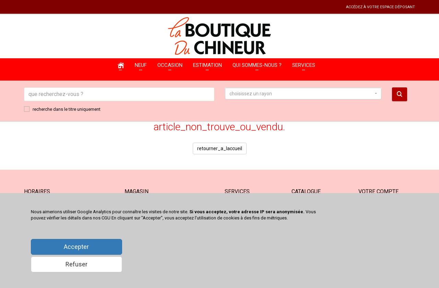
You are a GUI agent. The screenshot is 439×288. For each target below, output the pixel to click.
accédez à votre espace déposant (380, 7)
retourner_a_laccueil (219, 148)
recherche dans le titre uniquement (62, 109)
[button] (303, 93)
